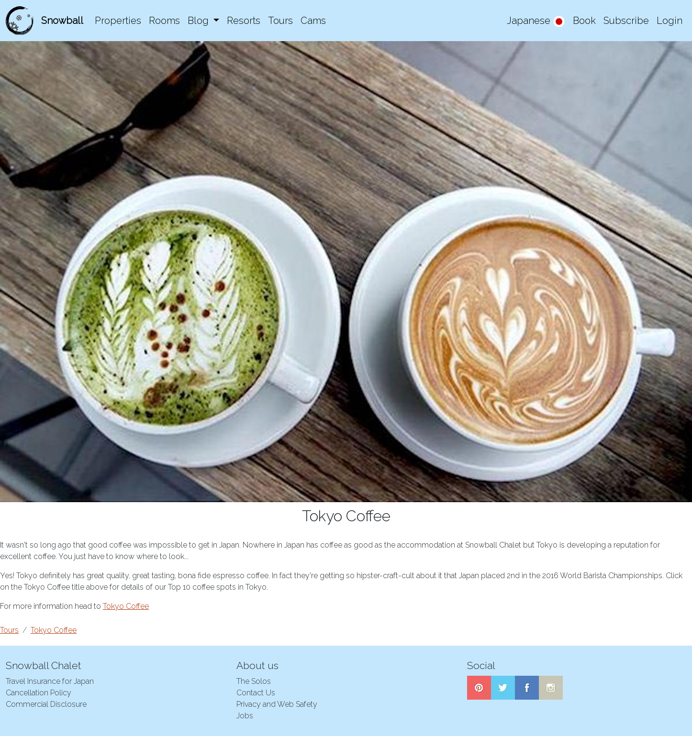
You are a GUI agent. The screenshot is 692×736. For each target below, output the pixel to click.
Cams (313, 20)
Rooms (164, 20)
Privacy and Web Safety (276, 704)
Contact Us (255, 692)
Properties (118, 20)
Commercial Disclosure (46, 704)
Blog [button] (199, 20)
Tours (280, 20)
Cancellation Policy (38, 692)
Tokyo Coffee (126, 606)
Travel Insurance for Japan (50, 681)
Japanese (536, 21)
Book (584, 20)
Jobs (244, 715)
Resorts (243, 20)
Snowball (62, 20)
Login (669, 20)
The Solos (253, 681)
